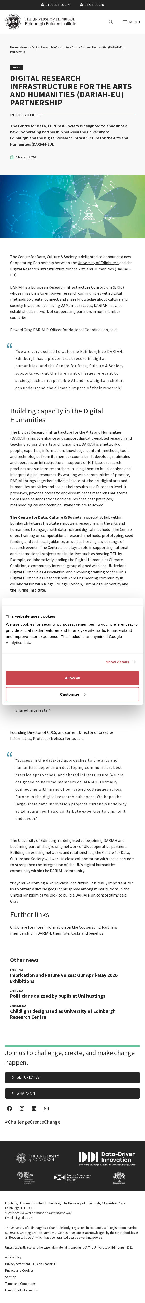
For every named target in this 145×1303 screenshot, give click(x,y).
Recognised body (21, 1237)
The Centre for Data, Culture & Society (46, 517)
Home (14, 47)
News (25, 47)
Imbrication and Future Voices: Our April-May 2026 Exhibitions (64, 978)
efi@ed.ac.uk (23, 1218)
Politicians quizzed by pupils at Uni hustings (57, 996)
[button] (111, 22)
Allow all (72, 678)
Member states (78, 305)
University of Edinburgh (98, 262)
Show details (117, 662)
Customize (72, 694)
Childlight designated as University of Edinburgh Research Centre (63, 1014)
